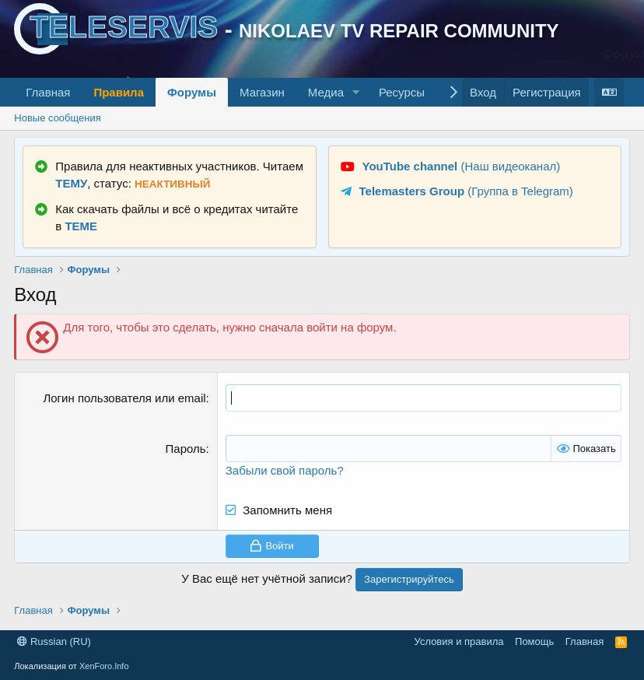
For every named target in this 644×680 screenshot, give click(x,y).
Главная (48, 92)
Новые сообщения (57, 118)
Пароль (186, 448)
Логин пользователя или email (124, 398)
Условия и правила (459, 641)
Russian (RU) (54, 641)
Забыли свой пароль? (285, 470)
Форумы (191, 92)
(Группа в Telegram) (466, 191)
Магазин (262, 92)
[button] (356, 92)
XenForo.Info (104, 666)
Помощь (534, 641)
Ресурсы (402, 92)
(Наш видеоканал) (461, 166)
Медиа (326, 92)
